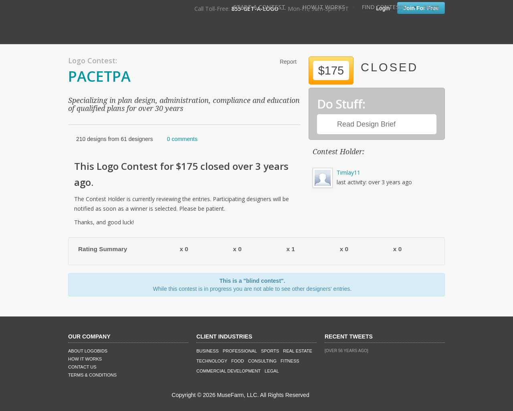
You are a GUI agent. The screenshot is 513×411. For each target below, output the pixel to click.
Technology (211, 361)
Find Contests (384, 7)
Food (237, 361)
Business (207, 351)
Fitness (290, 361)
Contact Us (82, 367)
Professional (240, 351)
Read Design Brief (366, 124)
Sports (270, 351)
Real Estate (297, 351)
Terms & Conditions (92, 375)
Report (288, 61)
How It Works (324, 7)
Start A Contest (259, 7)
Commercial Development (228, 371)
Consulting (262, 361)
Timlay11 (348, 172)
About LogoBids (87, 351)
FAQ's (431, 7)
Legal (272, 371)
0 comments (182, 139)
